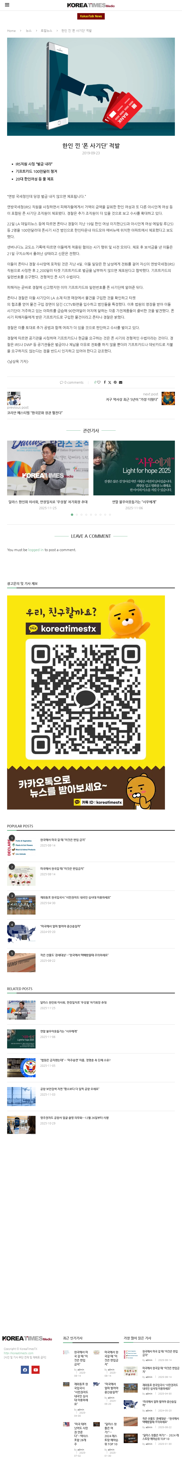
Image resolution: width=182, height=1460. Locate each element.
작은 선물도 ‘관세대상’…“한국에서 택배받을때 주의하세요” (74, 955)
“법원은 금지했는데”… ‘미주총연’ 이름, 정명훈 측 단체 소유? (75, 1060)
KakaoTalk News (91, 16)
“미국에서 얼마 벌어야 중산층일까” (60, 926)
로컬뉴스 (46, 30)
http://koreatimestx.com (18, 1353)
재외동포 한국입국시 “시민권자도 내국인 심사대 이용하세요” (75, 897)
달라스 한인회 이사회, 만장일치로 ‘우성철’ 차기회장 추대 (48, 502)
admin (80, 1369)
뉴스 (29, 30)
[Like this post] (98, 382)
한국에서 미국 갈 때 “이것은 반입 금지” (63, 839)
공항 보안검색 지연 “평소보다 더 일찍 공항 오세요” (69, 1089)
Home (11, 30)
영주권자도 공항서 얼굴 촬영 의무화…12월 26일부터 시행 (74, 1117)
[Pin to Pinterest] (115, 382)
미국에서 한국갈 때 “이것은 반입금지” (62, 868)
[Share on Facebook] (105, 382)
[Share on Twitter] (109, 382)
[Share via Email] (120, 382)
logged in (36, 550)
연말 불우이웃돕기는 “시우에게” (134, 502)
